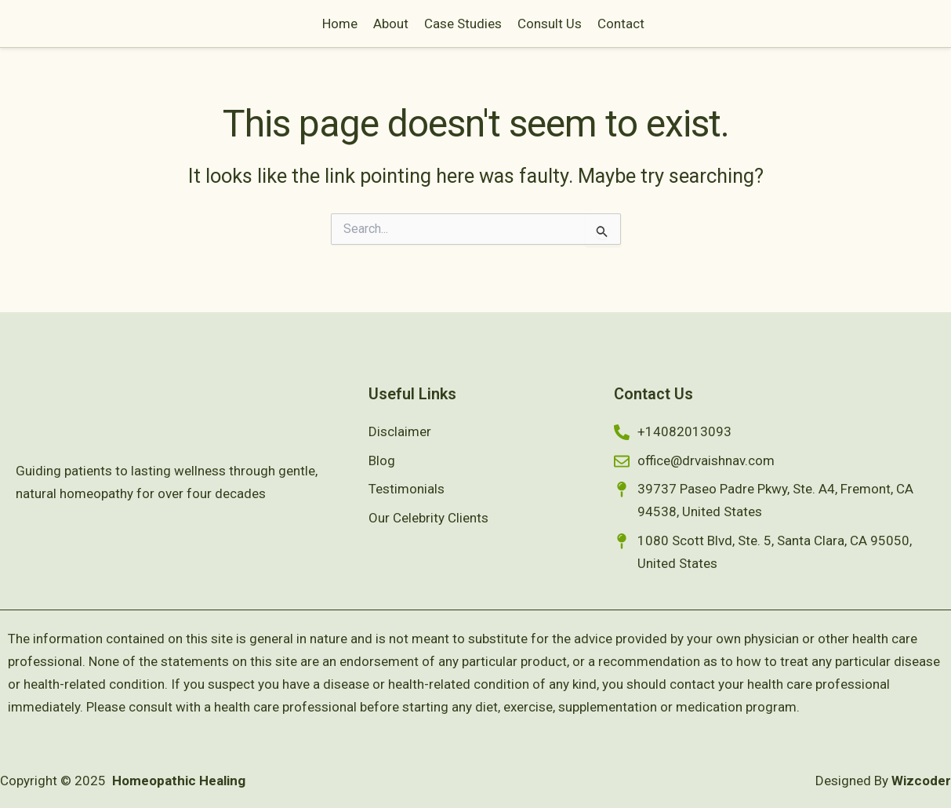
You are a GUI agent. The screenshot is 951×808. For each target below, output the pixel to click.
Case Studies (551, 30)
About (479, 30)
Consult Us (638, 30)
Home (428, 30)
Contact (709, 30)
